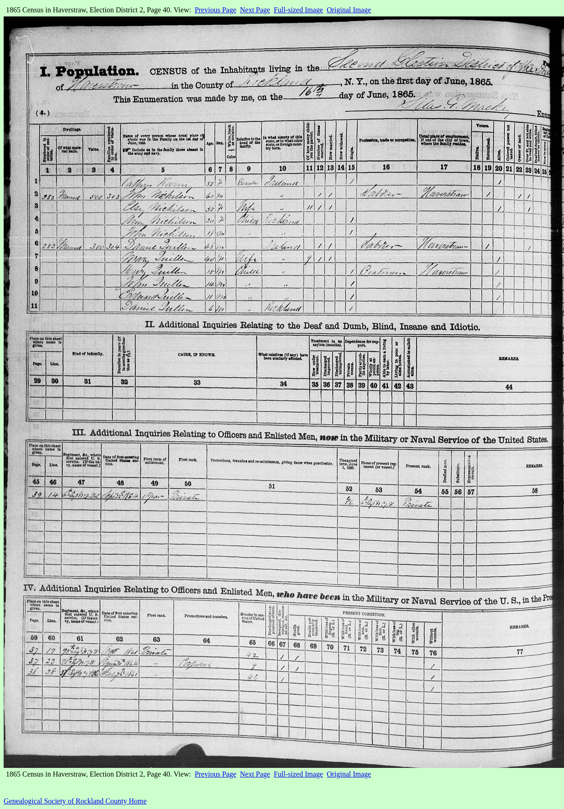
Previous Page (215, 10)
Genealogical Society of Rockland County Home (75, 801)
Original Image (349, 10)
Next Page (255, 10)
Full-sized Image (298, 10)
